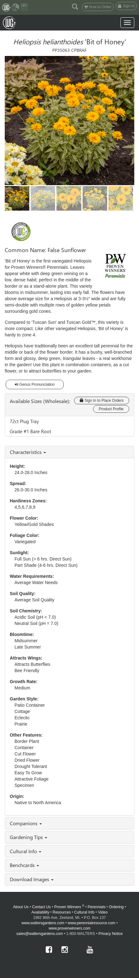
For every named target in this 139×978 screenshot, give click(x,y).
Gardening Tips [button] (28, 837)
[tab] (69, 452)
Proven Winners (69, 907)
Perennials (97, 907)
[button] (75, 6)
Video (102, 912)
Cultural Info (84, 912)
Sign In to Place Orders (102, 400)
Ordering (116, 907)
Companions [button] (26, 823)
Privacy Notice (111, 933)
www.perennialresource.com (91, 923)
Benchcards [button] (24, 865)
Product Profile (111, 409)
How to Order (98, 7)
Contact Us (41, 907)
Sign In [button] (126, 6)
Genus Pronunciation (35, 384)
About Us (20, 907)
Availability (40, 912)
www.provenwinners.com (69, 928)
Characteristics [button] (28, 452)
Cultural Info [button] (25, 851)
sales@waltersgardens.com (39, 933)
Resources (62, 912)
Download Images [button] (32, 879)
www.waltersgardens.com (42, 923)
